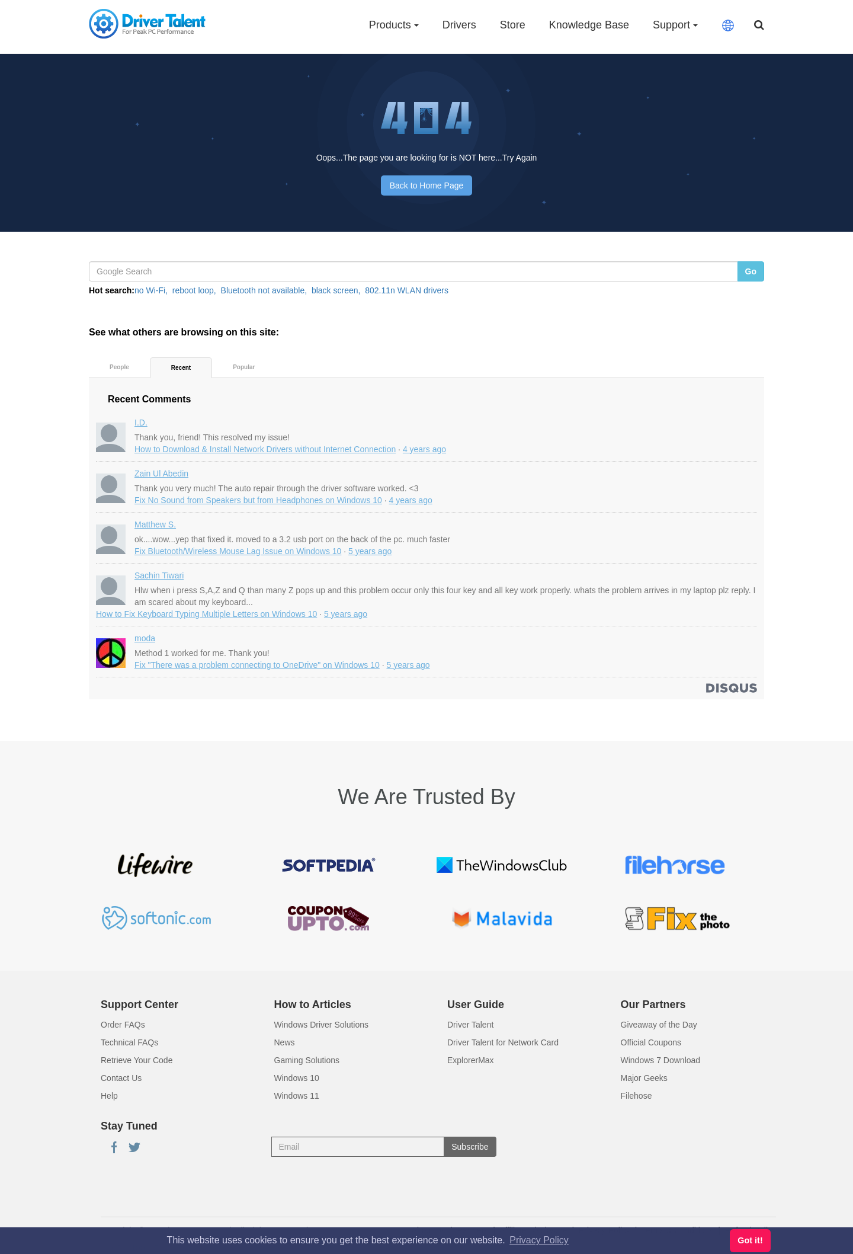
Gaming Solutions (307, 1060)
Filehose (636, 1096)
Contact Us (121, 1078)
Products (394, 25)
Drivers (459, 25)
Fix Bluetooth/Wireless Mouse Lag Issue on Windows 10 (237, 551)
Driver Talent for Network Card (503, 1042)
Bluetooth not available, (264, 290)
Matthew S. (155, 524)
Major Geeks (644, 1078)
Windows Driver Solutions (321, 1024)
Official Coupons (651, 1042)
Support (675, 25)
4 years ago (424, 449)
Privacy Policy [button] (539, 1240)
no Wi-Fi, (151, 290)
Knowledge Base (589, 25)
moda (144, 638)
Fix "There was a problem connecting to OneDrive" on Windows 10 (257, 665)
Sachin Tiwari (159, 575)
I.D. (140, 422)
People (119, 367)
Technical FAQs (129, 1042)
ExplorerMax (470, 1060)
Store (512, 25)
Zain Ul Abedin (161, 473)
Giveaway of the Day (659, 1024)
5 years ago (370, 551)
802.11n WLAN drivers (406, 290)
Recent (181, 367)
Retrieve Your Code (136, 1060)
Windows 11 (296, 1096)
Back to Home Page (427, 185)
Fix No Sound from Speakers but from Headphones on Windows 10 (258, 500)
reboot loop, (194, 290)
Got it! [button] (749, 1240)
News (284, 1042)
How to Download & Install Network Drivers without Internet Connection (265, 449)
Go (750, 271)
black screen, (336, 290)
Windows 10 (296, 1078)
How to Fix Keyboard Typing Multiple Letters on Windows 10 (206, 614)
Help (109, 1096)
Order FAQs (123, 1024)
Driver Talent (470, 1024)
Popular (244, 367)
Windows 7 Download (661, 1060)
